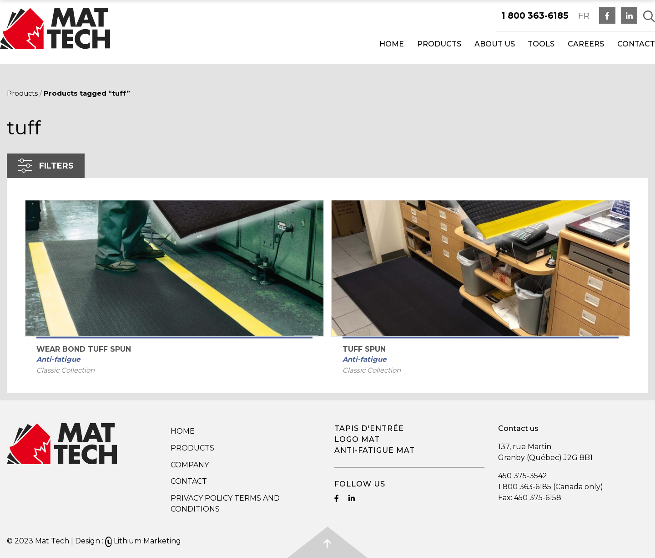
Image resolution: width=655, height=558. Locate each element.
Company (190, 465)
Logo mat (357, 439)
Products (439, 44)
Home (391, 44)
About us (494, 44)
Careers (586, 44)
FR (584, 15)
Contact (636, 44)
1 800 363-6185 (535, 15)
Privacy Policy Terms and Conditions (225, 503)
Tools (541, 44)
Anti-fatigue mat (374, 450)
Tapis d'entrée (369, 428)
